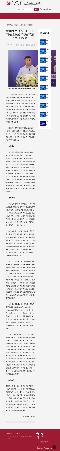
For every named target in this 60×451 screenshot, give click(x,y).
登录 (50, 9)
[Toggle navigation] (6, 16)
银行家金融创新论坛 (20, 25)
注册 (44, 9)
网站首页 (10, 25)
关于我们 (18, 433)
